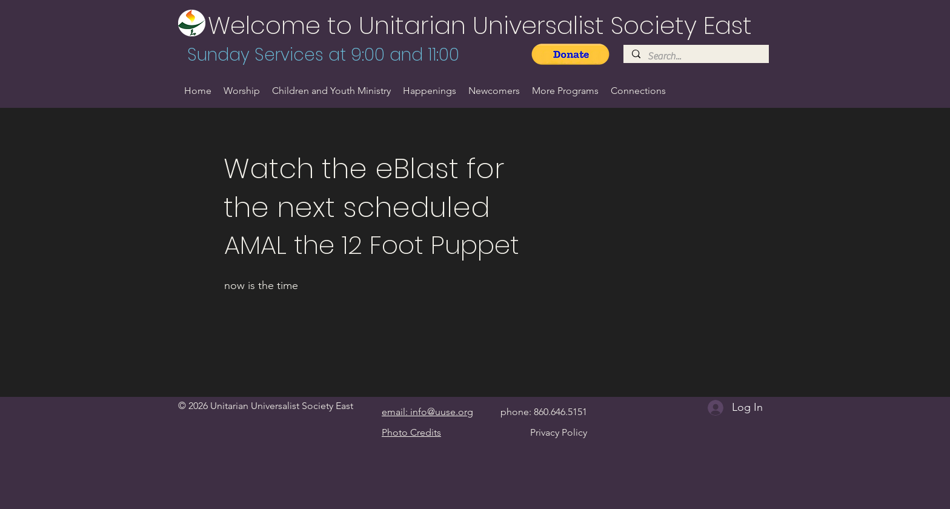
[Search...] (695, 56)
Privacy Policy (558, 432)
